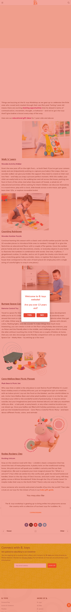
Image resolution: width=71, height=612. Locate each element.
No (42, 315)
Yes (29, 315)
